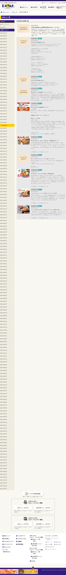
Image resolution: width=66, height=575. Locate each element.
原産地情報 (20, 544)
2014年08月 (4, 436)
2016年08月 (4, 367)
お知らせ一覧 (14, 12)
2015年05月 (4, 410)
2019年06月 (4, 269)
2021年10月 (4, 188)
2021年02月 (4, 211)
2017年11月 (4, 324)
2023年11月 (4, 116)
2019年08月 (4, 263)
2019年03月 (4, 278)
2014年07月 (4, 439)
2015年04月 (4, 413)
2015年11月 (4, 393)
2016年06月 (4, 373)
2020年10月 (4, 223)
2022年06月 (4, 165)
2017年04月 (4, 344)
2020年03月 (4, 243)
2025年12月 (4, 44)
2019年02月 (4, 281)
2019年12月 (4, 252)
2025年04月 (4, 67)
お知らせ (4, 27)
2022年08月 (4, 159)
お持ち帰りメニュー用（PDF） (37, 544)
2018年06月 (4, 304)
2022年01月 (4, 180)
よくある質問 (63, 2)
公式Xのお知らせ (50, 546)
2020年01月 (4, 249)
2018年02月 (4, 315)
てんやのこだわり (43, 7)
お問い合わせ (54, 2)
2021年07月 (4, 197)
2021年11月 (4, 185)
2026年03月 (4, 35)
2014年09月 (4, 433)
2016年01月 (4, 387)
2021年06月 (4, 200)
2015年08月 (4, 402)
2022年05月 (4, 168)
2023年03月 (4, 139)
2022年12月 (4, 148)
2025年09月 (4, 53)
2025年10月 (4, 50)
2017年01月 (4, 353)
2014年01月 (4, 457)
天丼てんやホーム (6, 12)
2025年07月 (4, 58)
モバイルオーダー (8, 544)
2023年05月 (4, 133)
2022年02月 (4, 177)
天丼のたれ (7, 551)
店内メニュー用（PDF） (36, 540)
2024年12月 (4, 79)
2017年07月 (4, 335)
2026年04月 (4, 33)
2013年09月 (4, 468)
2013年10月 (4, 465)
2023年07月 (4, 128)
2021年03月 (4, 208)
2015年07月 (4, 405)
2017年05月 (4, 341)
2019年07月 (4, 266)
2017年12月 (4, 321)
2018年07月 (4, 301)
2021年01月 (4, 214)
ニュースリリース (5, 24)
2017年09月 (4, 330)
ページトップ (33, 567)
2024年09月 (4, 87)
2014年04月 (4, 448)
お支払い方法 (58, 544)
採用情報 (55, 535)
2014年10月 (4, 431)
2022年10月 (4, 154)
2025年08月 (4, 56)
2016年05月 (4, 376)
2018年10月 (4, 292)
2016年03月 (4, 382)
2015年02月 (4, 419)
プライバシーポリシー (51, 549)
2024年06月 (4, 96)
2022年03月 (4, 174)
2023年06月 (4, 131)
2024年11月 (4, 82)
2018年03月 (4, 312)
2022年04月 (4, 171)
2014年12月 (4, 425)
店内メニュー (24, 7)
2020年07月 (4, 232)
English (33, 561)
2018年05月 (4, 307)
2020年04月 (4, 240)
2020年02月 (4, 246)
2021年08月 (4, 194)
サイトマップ (46, 2)
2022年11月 (4, 151)
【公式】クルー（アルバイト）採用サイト (61, 7)
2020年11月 (4, 220)
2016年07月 (4, 370)
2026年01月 (4, 41)
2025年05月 (4, 64)
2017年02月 (4, 350)
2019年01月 (4, 283)
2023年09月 (4, 122)
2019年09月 (4, 260)
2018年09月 (4, 295)
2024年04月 (4, 102)
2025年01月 (4, 76)
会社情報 (49, 535)
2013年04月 (4, 482)
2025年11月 (4, 47)
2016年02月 (4, 384)
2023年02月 (4, 142)
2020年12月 (4, 217)
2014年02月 (4, 454)
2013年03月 (4, 485)
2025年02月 (4, 73)
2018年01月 (4, 318)
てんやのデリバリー (9, 541)
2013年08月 (4, 471)
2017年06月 (4, 338)
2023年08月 (4, 125)
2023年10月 (4, 119)
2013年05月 (4, 480)
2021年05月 (4, 203)
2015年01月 (4, 422)
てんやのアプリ (21, 535)
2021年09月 (4, 191)
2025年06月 (4, 61)
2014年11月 (4, 428)
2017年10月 (4, 327)
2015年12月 (4, 390)
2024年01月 (4, 110)
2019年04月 (4, 275)
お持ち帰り (34, 7)
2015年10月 (4, 396)
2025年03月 (4, 70)
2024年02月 (4, 107)
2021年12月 (4, 183)
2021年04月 (4, 206)
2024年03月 (4, 105)
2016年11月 (4, 358)
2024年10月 (4, 84)
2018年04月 (4, 309)
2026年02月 (4, 38)
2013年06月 (4, 477)
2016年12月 (4, 356)
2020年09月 (4, 226)
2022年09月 (4, 157)
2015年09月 (4, 399)
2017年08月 (4, 332)
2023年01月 (4, 145)
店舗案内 (51, 7)
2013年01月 (4, 488)
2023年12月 (4, 113)
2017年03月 (4, 347)
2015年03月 (4, 416)
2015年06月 (4, 407)
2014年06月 (4, 442)
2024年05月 (4, 99)
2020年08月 (4, 229)
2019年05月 (4, 272)
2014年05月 (4, 445)
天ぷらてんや (7, 547)
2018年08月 (4, 298)
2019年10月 (4, 258)
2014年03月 (4, 451)
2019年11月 (4, 255)
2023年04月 (4, 136)
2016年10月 (4, 361)
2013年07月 (4, 474)
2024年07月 (4, 93)
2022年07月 (4, 162)
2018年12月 (4, 286)
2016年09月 (4, 364)
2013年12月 (4, 459)
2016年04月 (4, 379)
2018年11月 (4, 289)
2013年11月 (4, 462)
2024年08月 (4, 90)
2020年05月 (4, 237)
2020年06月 (4, 234)
